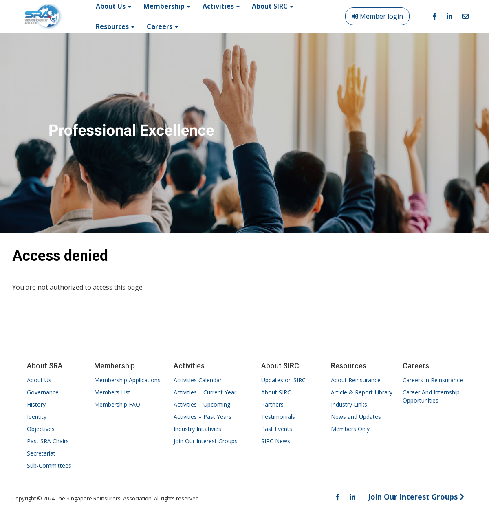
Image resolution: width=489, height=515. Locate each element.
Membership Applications (127, 380)
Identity (36, 416)
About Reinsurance (356, 380)
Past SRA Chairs (48, 441)
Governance (43, 392)
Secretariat (41, 453)
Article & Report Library (361, 392)
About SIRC (276, 392)
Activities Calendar (198, 380)
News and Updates (356, 416)
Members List (112, 392)
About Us (39, 380)
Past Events (276, 429)
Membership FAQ (117, 404)
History (36, 404)
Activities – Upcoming (202, 404)
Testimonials (278, 416)
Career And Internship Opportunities (431, 396)
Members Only (350, 429)
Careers (162, 26)
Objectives (41, 429)
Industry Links (349, 404)
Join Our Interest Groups (206, 441)
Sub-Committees (49, 465)
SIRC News (275, 441)
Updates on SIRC (283, 380)
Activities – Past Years (202, 416)
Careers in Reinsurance (433, 380)
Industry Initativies (197, 429)
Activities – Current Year (205, 392)
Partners (272, 404)
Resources (115, 26)
